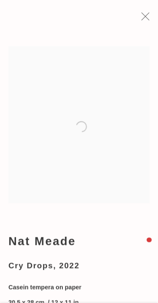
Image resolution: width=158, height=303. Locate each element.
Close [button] (143, 19)
